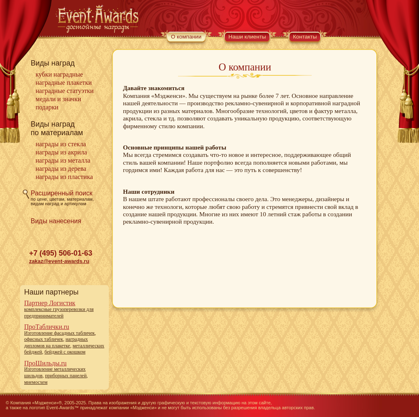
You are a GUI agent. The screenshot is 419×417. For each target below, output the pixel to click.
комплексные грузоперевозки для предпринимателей (59, 312)
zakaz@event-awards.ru (59, 261)
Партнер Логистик (49, 302)
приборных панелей (66, 375)
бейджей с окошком (65, 352)
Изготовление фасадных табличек (59, 333)
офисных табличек (43, 339)
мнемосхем (35, 382)
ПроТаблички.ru (46, 326)
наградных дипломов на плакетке (56, 342)
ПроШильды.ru (45, 363)
